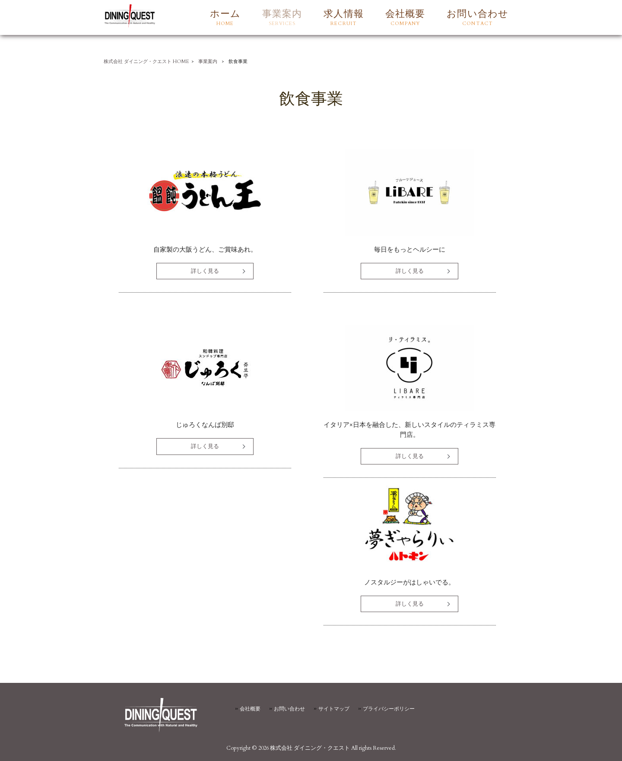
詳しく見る (205, 271)
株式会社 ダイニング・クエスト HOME (146, 61)
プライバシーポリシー (389, 708)
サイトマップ (333, 708)
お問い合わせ (289, 708)
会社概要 (250, 708)
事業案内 (207, 61)
